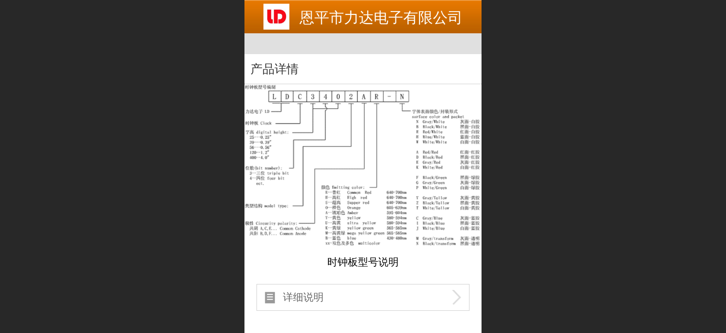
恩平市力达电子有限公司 (381, 17)
